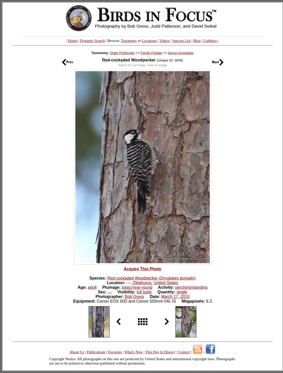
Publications (96, 352)
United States (166, 283)
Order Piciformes (122, 53)
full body (144, 292)
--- (110, 292)
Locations (149, 41)
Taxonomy (129, 41)
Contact (184, 352)
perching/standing (191, 287)
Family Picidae (151, 53)
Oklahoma (142, 283)
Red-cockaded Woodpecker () (151, 278)
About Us (76, 352)
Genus (181, 53)
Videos (164, 41)
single (181, 292)
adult (92, 287)
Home (72, 41)
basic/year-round (137, 287)
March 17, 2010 (175, 296)
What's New (133, 352)
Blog (197, 41)
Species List (181, 41)
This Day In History (160, 352)
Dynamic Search (92, 41)
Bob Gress (134, 296)
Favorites (115, 352)
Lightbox (210, 41)
